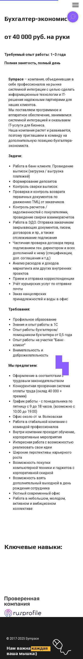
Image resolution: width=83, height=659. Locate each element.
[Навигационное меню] (75, 5)
